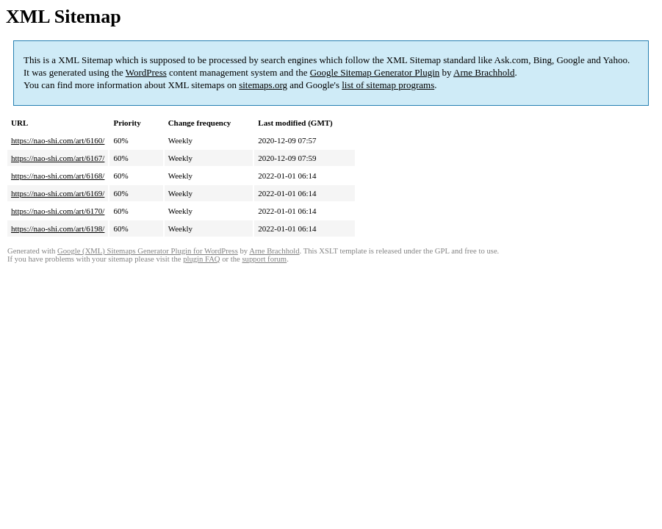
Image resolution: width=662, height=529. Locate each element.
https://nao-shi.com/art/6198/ (57, 228)
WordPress (146, 72)
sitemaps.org (263, 84)
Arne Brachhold (483, 72)
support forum (264, 259)
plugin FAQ (201, 259)
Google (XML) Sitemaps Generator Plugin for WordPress (147, 251)
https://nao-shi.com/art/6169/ (57, 193)
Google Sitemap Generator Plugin (375, 72)
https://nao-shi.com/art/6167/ (57, 158)
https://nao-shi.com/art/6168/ (57, 175)
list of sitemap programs (388, 84)
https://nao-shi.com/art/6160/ (57, 140)
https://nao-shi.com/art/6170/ (57, 210)
